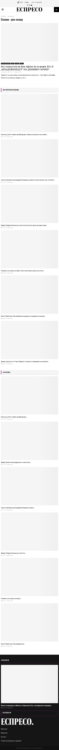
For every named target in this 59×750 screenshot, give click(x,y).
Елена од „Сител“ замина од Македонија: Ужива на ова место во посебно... (24, 134)
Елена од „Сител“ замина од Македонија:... (14, 417)
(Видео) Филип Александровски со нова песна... (16, 462)
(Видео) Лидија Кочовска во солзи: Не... (13, 553)
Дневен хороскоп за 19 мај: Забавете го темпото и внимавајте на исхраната (24, 361)
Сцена (21, 63)
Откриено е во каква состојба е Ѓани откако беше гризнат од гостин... (23, 271)
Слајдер (17, 63)
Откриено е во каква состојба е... (11, 598)
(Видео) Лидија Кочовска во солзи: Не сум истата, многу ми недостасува (24, 225)
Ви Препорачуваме (5, 63)
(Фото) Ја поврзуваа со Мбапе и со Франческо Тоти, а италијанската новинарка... (26, 705)
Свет (13, 63)
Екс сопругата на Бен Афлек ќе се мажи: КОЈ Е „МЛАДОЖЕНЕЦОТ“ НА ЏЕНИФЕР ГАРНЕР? (27, 68)
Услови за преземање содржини (11, 741)
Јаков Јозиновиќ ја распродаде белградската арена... (18, 508)
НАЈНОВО (6, 372)
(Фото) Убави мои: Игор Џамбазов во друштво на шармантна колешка (23, 316)
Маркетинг (4, 733)
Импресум (4, 729)
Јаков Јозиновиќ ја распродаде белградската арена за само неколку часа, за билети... (28, 180)
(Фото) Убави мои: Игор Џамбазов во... (13, 644)
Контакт (3, 737)
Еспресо (5, 72)
